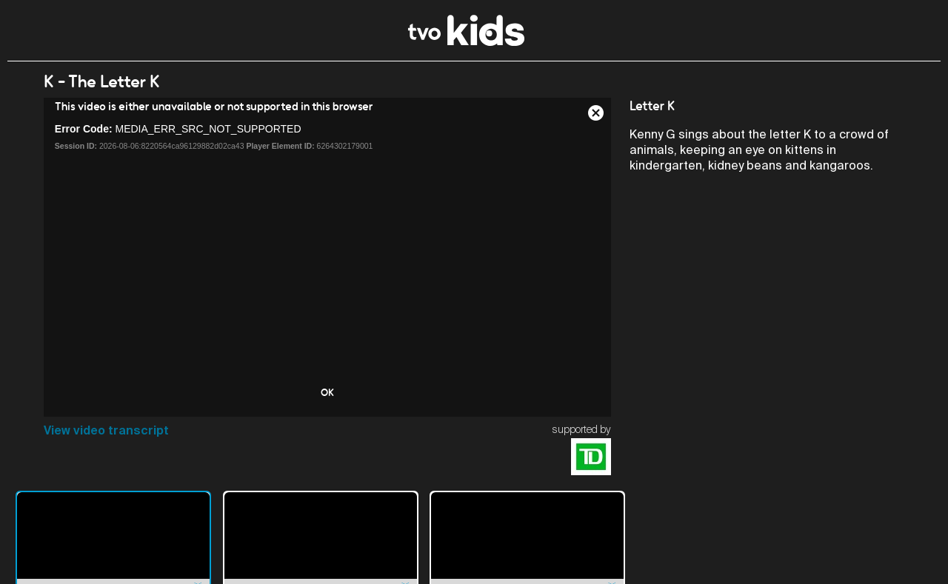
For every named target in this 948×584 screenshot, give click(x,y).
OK (327, 392)
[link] (466, 42)
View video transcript (106, 430)
